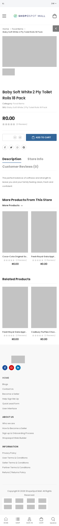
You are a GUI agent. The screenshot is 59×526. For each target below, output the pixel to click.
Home (6, 28)
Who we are (8, 423)
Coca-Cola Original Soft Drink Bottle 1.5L (23, 256)
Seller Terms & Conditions (15, 462)
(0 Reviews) (21, 124)
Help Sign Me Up (10, 398)
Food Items (17, 28)
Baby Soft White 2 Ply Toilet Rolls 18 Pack (23, 31)
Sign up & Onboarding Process (18, 433)
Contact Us (8, 388)
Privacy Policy (9, 453)
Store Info (35, 159)
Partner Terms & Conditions (16, 467)
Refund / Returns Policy (14, 472)
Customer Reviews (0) (20, 166)
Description (11, 159)
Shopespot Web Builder (14, 437)
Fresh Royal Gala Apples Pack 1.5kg (20, 331)
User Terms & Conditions (15, 457)
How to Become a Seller (14, 428)
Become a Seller (10, 393)
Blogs (5, 384)
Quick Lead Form (10, 403)
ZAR (52, 3)
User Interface (9, 408)
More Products (11, 205)
